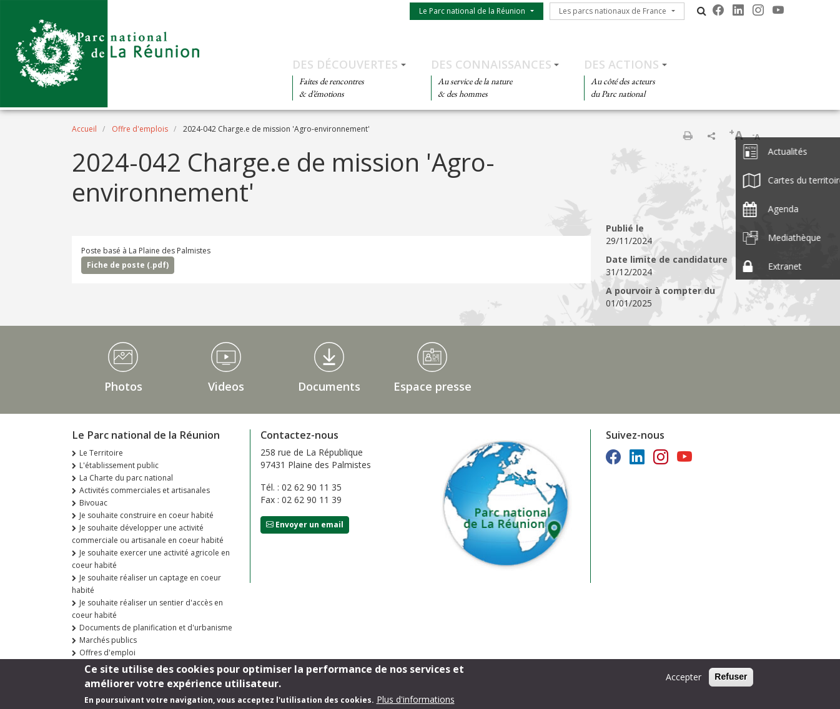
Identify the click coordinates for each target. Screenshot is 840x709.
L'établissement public (119, 465)
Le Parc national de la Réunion (472, 11)
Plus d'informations (416, 702)
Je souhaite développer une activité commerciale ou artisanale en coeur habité (148, 533)
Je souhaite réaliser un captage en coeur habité (146, 583)
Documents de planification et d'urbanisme (155, 627)
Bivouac (93, 502)
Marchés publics (108, 640)
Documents (329, 386)
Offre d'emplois (140, 129)
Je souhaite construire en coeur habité (146, 515)
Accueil (84, 129)
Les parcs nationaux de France (612, 11)
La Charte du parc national (126, 477)
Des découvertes (345, 64)
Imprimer (687, 135)
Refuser (730, 679)
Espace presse (432, 386)
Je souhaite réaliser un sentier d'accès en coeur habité (147, 608)
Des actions (621, 64)
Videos (226, 386)
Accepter (683, 679)
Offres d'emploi (107, 652)
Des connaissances (491, 64)
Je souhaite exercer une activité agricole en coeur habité (151, 558)
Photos (123, 386)
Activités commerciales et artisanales (144, 490)
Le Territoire (101, 452)
